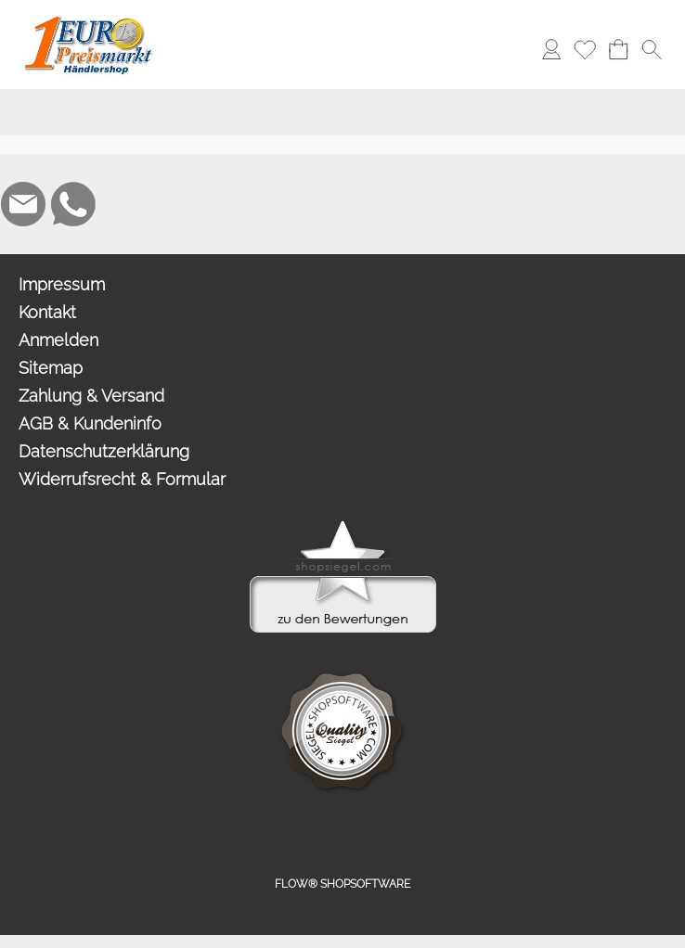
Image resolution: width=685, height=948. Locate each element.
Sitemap (51, 368)
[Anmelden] (551, 49)
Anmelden (58, 340)
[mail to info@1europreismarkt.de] (23, 204)
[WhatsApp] (73, 204)
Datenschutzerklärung (104, 451)
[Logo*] (89, 19)
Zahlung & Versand (91, 395)
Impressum (62, 284)
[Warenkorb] (618, 49)
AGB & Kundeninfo (90, 423)
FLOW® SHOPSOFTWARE (342, 884)
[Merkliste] (585, 49)
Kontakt (47, 312)
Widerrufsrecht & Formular (122, 479)
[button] (200, 49)
